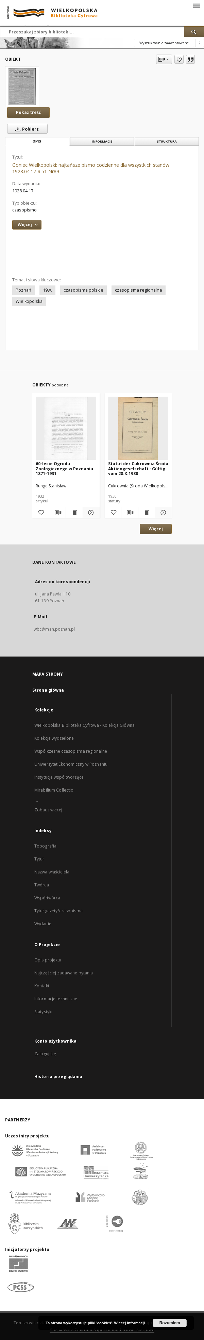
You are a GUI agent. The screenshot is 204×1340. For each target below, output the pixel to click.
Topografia (45, 846)
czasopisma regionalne (138, 290)
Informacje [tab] (102, 141)
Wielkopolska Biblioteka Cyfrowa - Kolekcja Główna (84, 725)
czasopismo (24, 210)
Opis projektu (48, 960)
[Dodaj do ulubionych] (179, 59)
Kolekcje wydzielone (54, 738)
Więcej (156, 529)
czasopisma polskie (83, 290)
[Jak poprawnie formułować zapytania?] (199, 43)
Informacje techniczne (56, 999)
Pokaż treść (28, 112)
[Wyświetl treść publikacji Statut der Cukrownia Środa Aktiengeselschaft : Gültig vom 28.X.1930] (146, 512)
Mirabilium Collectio (53, 790)
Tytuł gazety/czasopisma (58, 911)
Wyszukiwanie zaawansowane (164, 43)
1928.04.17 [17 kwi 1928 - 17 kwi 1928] (22, 191)
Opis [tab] (37, 141)
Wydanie (42, 924)
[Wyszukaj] (194, 31)
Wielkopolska (29, 301)
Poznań (23, 290)
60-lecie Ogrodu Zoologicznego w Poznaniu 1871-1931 (64, 468)
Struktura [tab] (167, 141)
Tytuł (39, 859)
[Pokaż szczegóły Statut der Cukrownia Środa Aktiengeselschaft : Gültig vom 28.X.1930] (162, 512)
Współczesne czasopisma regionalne (70, 751)
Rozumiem (169, 1323)
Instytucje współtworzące (59, 777)
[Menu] (196, 5)
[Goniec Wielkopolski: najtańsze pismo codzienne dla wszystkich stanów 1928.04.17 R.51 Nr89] (22, 86)
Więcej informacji (129, 1323)
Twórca (41, 885)
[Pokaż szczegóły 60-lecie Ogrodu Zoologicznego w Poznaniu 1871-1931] (90, 512)
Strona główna (48, 690)
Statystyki (43, 1012)
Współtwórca (47, 898)
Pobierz (26, 129)
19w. (47, 290)
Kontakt (41, 986)
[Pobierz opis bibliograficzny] (57, 512)
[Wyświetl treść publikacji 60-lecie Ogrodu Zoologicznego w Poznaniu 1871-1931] (74, 512)
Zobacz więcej (48, 810)
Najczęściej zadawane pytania (63, 973)
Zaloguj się (45, 1054)
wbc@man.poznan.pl (54, 629)
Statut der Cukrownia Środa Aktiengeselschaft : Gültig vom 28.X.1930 (138, 468)
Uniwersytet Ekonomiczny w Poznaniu (70, 764)
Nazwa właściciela (51, 872)
